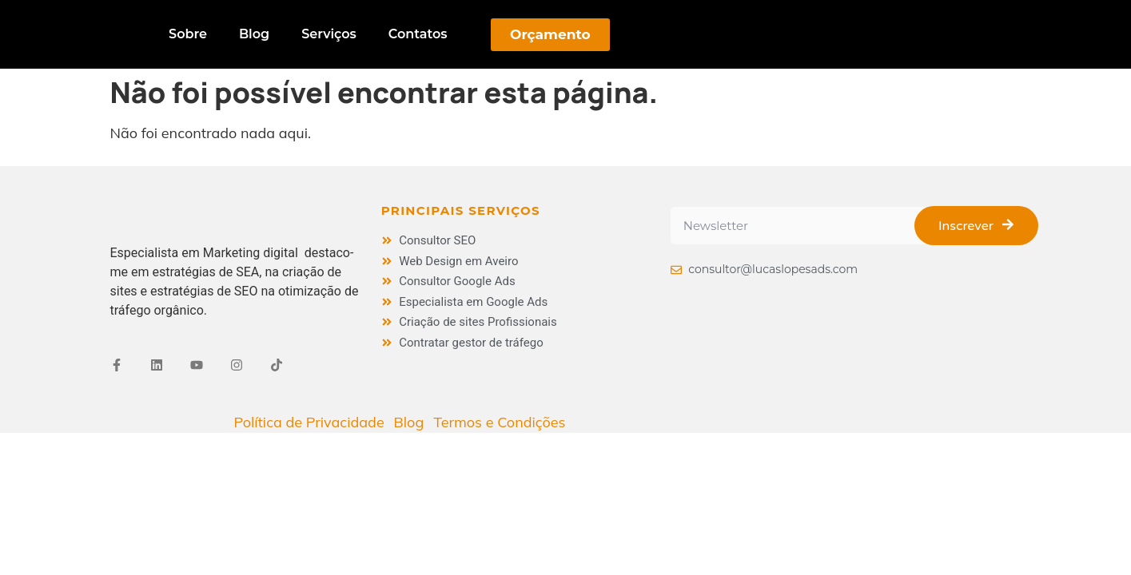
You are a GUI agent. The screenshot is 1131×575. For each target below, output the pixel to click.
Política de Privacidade (308, 422)
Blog (254, 34)
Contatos (418, 34)
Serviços (328, 34)
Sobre (188, 34)
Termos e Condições (499, 422)
